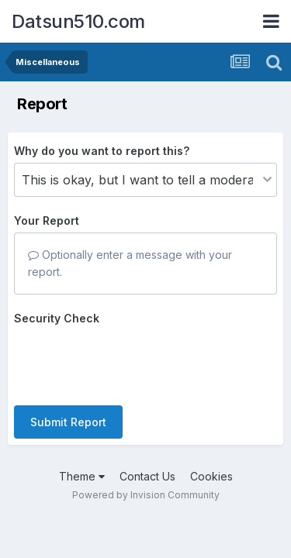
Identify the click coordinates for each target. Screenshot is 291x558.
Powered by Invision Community (146, 495)
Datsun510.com (78, 21)
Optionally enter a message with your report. (130, 263)
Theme (82, 476)
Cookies (211, 476)
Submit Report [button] (68, 422)
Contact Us (147, 476)
